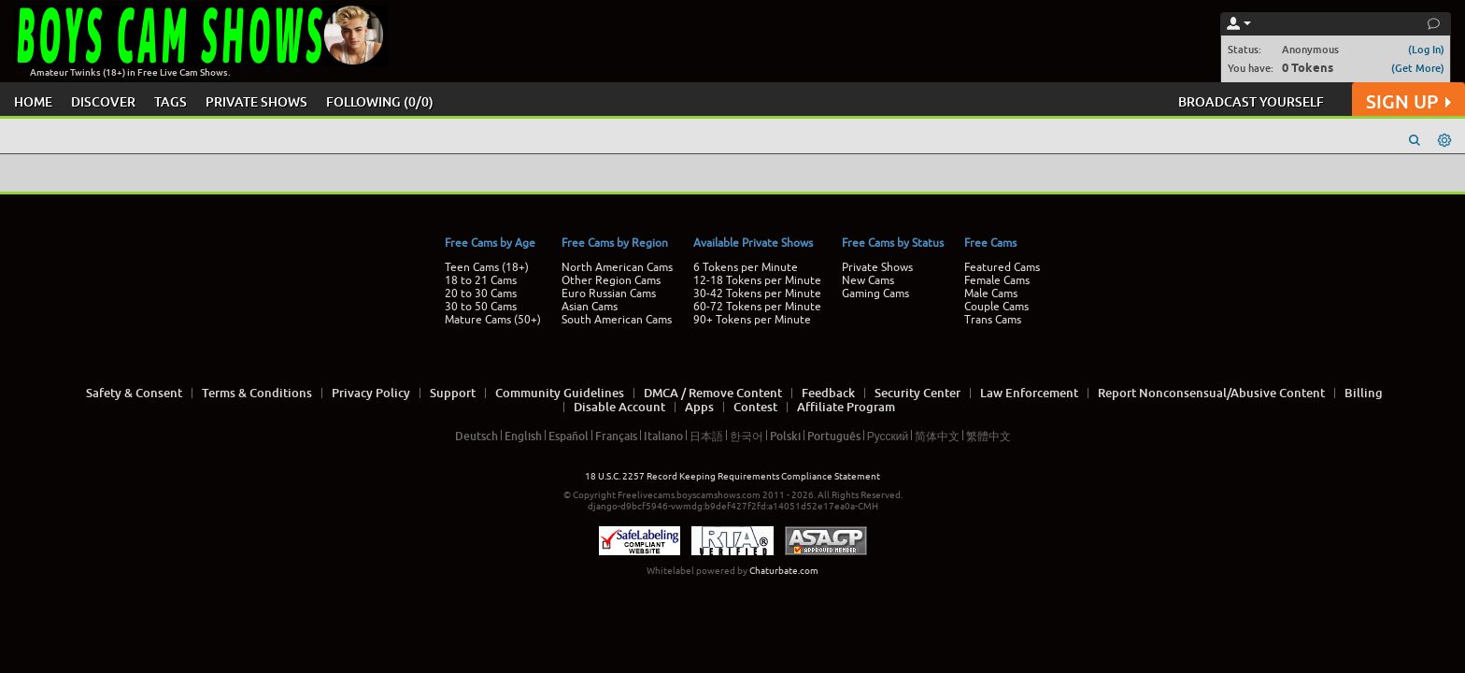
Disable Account (619, 406)
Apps (699, 406)
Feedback (828, 392)
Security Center (917, 392)
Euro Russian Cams (609, 293)
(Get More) (1417, 68)
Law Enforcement (1029, 392)
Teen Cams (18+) (487, 267)
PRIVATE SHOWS (256, 101)
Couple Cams (996, 306)
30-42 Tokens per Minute (757, 293)
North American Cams (617, 267)
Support (453, 392)
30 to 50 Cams (481, 306)
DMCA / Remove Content (713, 392)
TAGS (170, 101)
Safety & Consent (134, 392)
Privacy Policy (371, 392)
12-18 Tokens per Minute (757, 280)
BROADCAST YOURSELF (1251, 101)
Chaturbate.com (783, 571)
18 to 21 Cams (481, 280)
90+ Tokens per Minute (752, 319)
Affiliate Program (846, 406)
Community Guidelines (559, 392)
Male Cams (990, 293)
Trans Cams (992, 319)
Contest (755, 406)
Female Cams (997, 280)
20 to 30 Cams (481, 293)
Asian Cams (590, 306)
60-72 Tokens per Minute (757, 306)
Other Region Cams (611, 280)
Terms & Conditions (257, 392)
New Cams (868, 280)
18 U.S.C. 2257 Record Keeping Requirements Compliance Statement (732, 476)
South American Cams (617, 319)
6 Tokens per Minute (745, 267)
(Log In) (1426, 49)
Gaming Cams (875, 293)
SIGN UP (1408, 101)
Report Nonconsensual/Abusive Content (1211, 392)
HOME (33, 101)
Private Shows (877, 267)
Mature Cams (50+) (493, 319)
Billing (1363, 392)
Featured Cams (1002, 267)
